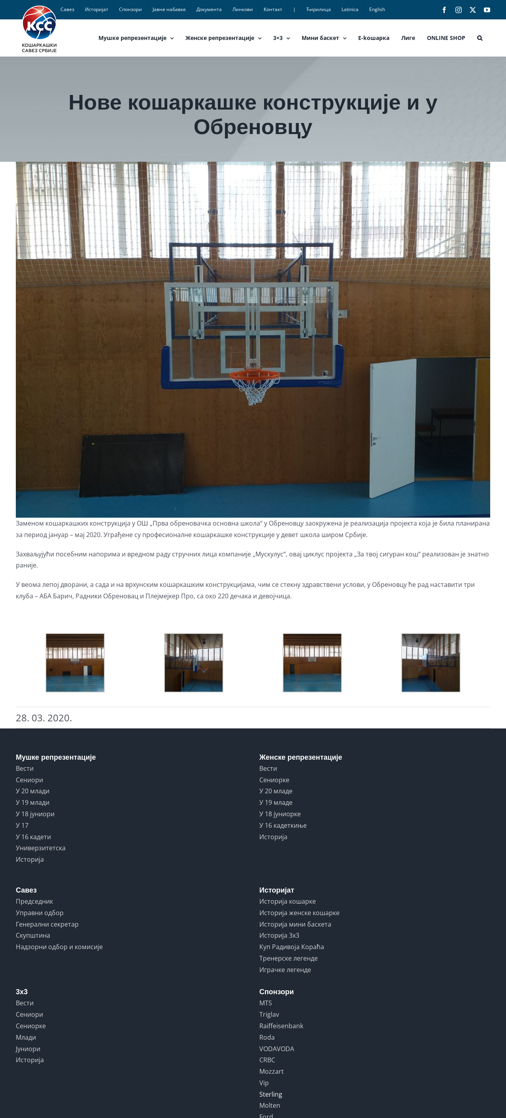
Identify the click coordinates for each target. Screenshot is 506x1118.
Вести (25, 768)
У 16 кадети (33, 836)
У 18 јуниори (35, 814)
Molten (269, 1105)
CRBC (267, 1060)
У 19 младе (276, 802)
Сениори (29, 780)
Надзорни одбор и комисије (59, 946)
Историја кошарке (287, 901)
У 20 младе (276, 791)
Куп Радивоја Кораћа (291, 946)
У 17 (22, 825)
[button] (479, 38)
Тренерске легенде (288, 958)
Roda (267, 1037)
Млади (26, 1037)
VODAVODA (276, 1048)
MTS (265, 1003)
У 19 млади (32, 802)
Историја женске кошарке (299, 912)
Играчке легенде (285, 969)
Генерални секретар (47, 924)
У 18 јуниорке (280, 814)
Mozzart (271, 1071)
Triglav (269, 1014)
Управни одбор (40, 912)
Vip (264, 1082)
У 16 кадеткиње (283, 825)
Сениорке (274, 780)
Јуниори (28, 1048)
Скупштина (33, 935)
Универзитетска (41, 848)
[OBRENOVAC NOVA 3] (253, 340)
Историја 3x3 (279, 935)
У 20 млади (32, 791)
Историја (30, 859)
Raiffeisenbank (281, 1026)
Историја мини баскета (295, 924)
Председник (34, 901)
